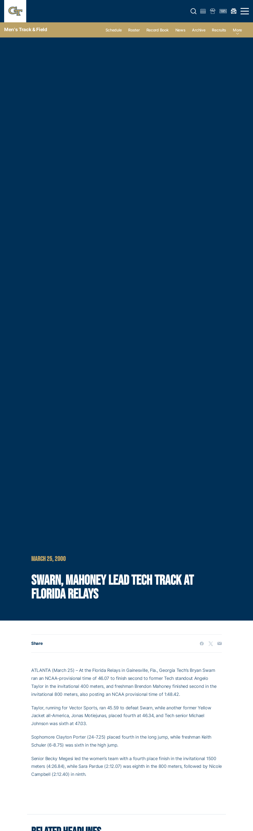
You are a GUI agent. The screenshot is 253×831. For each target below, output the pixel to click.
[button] (193, 11)
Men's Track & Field (25, 29)
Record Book (157, 30)
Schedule (114, 30)
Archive (198, 30)
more (237, 30)
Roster (133, 30)
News (180, 30)
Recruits (219, 30)
